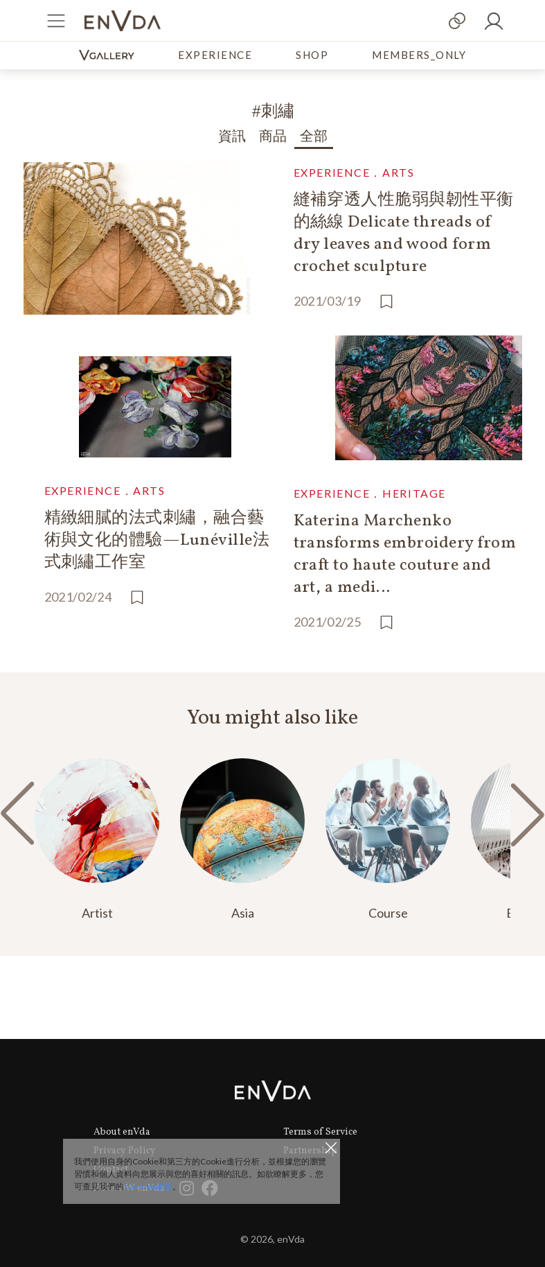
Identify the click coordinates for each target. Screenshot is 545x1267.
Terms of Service (320, 1132)
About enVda (121, 1132)
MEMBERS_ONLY (419, 55)
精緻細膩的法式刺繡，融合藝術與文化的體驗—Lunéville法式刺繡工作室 (157, 541)
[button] (527, 814)
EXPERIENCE (215, 55)
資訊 (232, 137)
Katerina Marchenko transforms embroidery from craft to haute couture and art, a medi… (405, 554)
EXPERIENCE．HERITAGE (370, 493)
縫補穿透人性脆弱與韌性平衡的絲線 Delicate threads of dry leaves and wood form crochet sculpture (404, 234)
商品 (273, 137)
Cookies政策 (148, 1186)
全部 (314, 137)
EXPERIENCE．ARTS (354, 172)
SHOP (312, 55)
